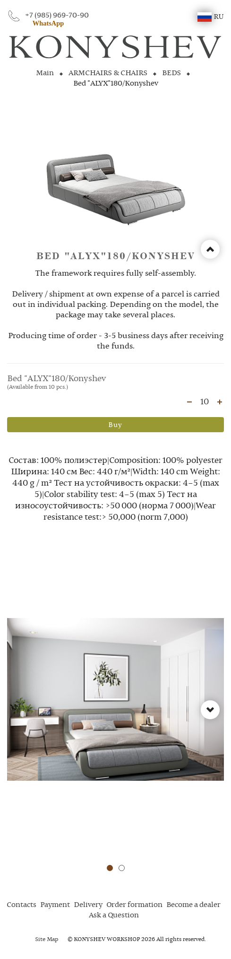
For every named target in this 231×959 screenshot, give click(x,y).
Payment (55, 905)
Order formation (134, 905)
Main (45, 73)
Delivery (88, 905)
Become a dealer (193, 905)
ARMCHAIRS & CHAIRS (107, 73)
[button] (110, 868)
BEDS (171, 73)
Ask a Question (114, 915)
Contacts (21, 905)
